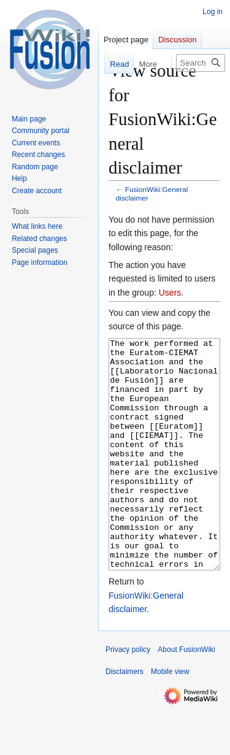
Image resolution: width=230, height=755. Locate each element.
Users (170, 292)
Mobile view (170, 717)
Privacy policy (127, 695)
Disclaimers (124, 717)
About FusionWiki (186, 695)
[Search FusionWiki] (200, 63)
